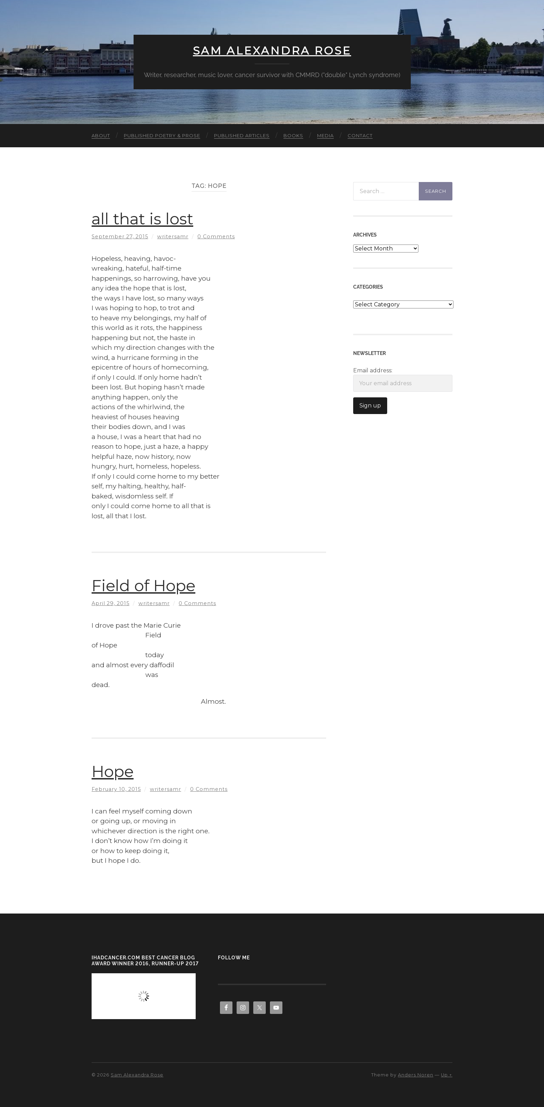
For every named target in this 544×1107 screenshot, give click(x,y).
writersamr (172, 236)
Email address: (402, 379)
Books (293, 135)
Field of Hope (143, 585)
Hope (113, 771)
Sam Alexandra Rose (272, 50)
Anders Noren (415, 1074)
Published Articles (242, 135)
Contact (360, 135)
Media (325, 135)
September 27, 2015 (120, 236)
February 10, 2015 (116, 789)
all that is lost (142, 218)
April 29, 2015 (110, 603)
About (101, 135)
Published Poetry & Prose (162, 135)
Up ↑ (446, 1074)
